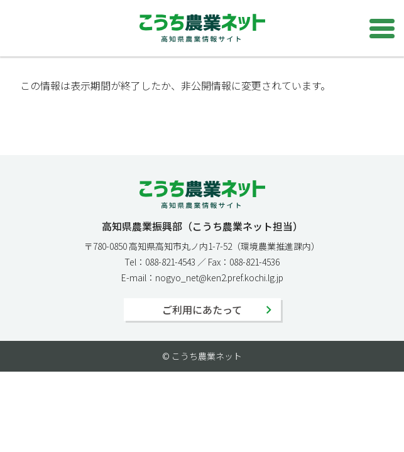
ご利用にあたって (202, 309)
